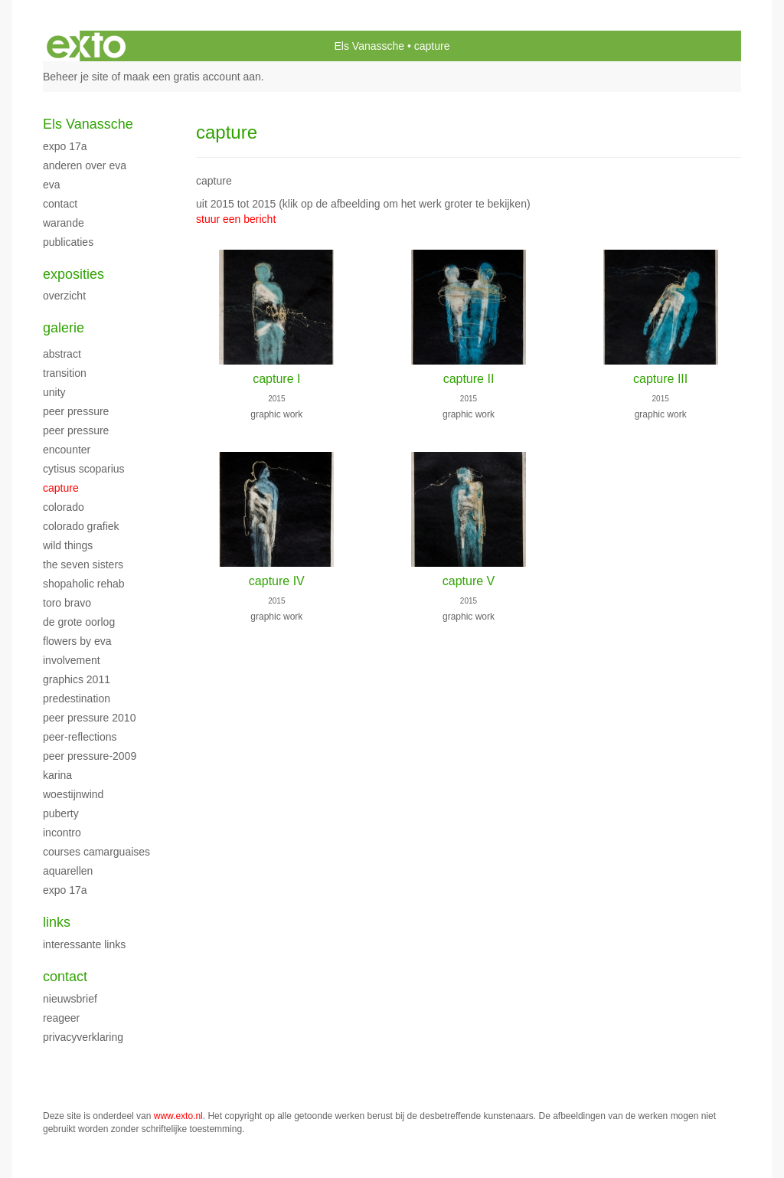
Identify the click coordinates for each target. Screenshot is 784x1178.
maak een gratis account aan (192, 76)
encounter (66, 449)
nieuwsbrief (70, 999)
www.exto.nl (178, 1116)
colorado (63, 507)
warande (63, 223)
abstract (62, 354)
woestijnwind (73, 794)
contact (60, 204)
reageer (61, 1018)
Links (56, 922)
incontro (62, 832)
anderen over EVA (84, 165)
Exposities (73, 274)
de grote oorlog (79, 622)
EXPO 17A (65, 146)
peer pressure (76, 411)
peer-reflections (80, 737)
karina (57, 775)
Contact (65, 976)
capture (61, 488)
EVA (51, 184)
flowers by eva (77, 641)
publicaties (68, 242)
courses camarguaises (96, 852)
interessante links (84, 944)
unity (54, 392)
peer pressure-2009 (89, 756)
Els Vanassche (370, 46)
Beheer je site (76, 76)
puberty (61, 813)
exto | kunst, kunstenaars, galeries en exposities (86, 46)
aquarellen (68, 871)
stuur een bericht (236, 219)
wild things (68, 545)
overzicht (64, 296)
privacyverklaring (83, 1037)
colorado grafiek (81, 526)
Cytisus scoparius (84, 469)
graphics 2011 (76, 679)
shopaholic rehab (84, 584)
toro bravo (67, 603)
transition (65, 373)
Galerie (63, 327)
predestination (76, 698)
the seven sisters (83, 564)
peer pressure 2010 (89, 718)
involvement (71, 660)
